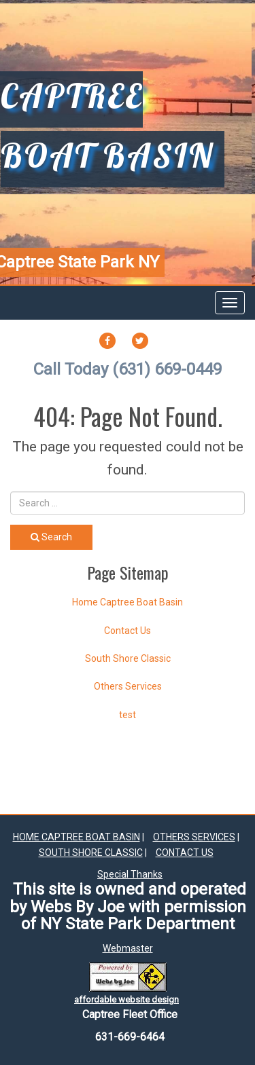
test (127, 714)
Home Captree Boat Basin (127, 602)
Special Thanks (130, 874)
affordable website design (126, 999)
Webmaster (128, 948)
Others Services (128, 686)
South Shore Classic (128, 658)
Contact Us (127, 630)
